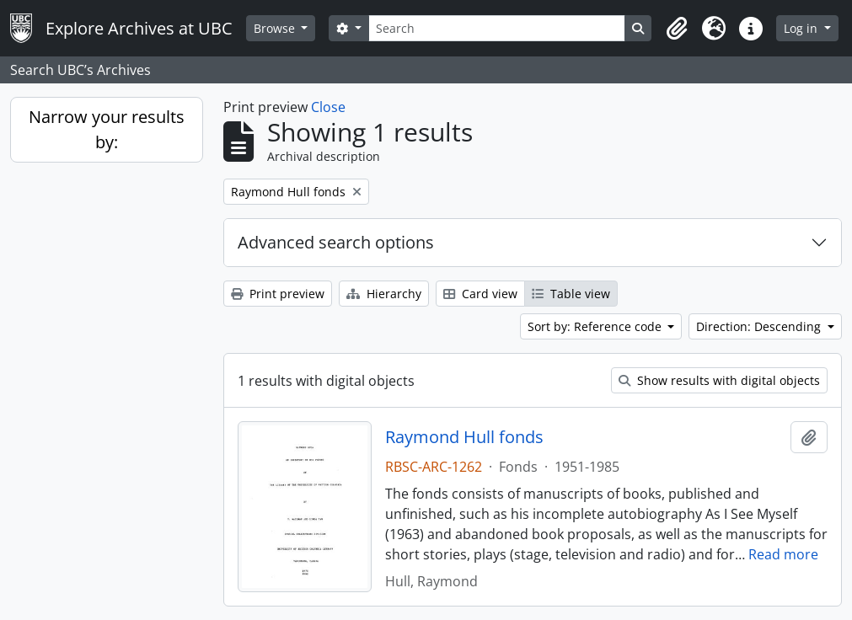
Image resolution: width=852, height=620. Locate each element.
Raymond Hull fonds (464, 437)
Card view (480, 294)
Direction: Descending (760, 326)
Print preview (277, 294)
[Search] (496, 28)
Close (328, 107)
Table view (571, 294)
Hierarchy (383, 294)
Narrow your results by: (107, 129)
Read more (783, 554)
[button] (676, 28)
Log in (802, 28)
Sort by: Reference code (596, 326)
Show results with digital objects (719, 380)
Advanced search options (336, 242)
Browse (276, 28)
